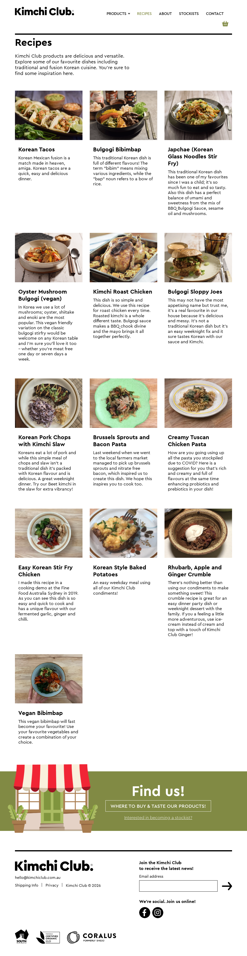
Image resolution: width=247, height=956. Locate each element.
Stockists (189, 13)
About (165, 13)
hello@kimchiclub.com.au (38, 877)
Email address (151, 877)
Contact (215, 13)
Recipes (144, 13)
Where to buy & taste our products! (158, 806)
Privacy (52, 885)
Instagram (157, 912)
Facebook (144, 912)
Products (116, 13)
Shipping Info (26, 885)
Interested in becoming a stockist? (158, 818)
